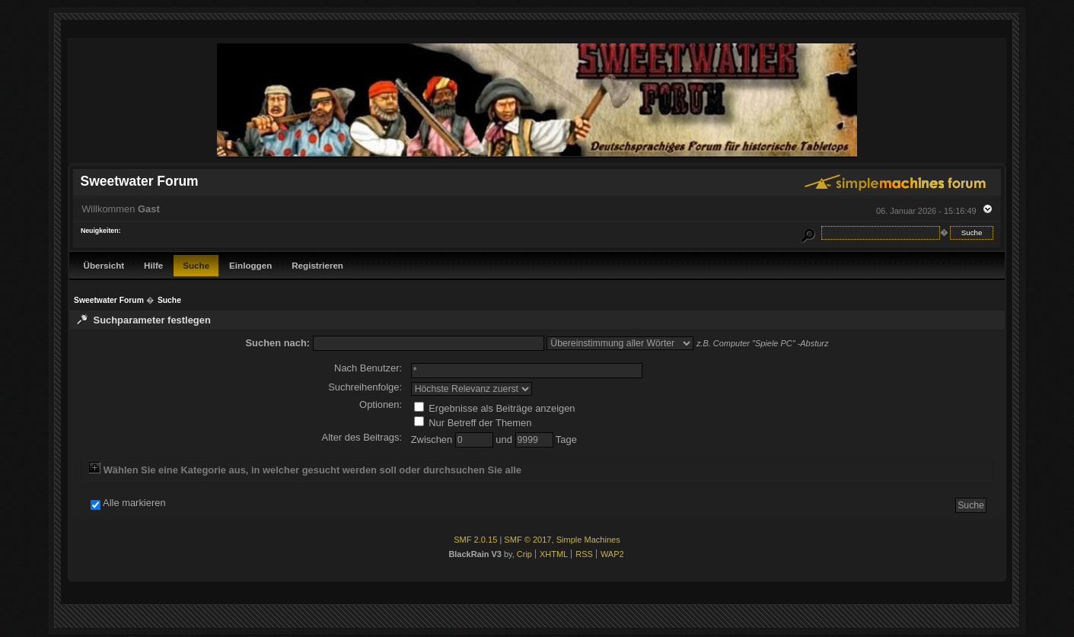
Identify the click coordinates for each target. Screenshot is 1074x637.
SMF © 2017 (527, 539)
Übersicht (104, 265)
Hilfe (153, 265)
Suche (196, 265)
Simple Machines (588, 539)
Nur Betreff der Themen (473, 422)
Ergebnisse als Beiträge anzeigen (494, 408)
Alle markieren (134, 503)
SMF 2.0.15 (475, 539)
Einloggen (250, 265)
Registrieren (317, 265)
